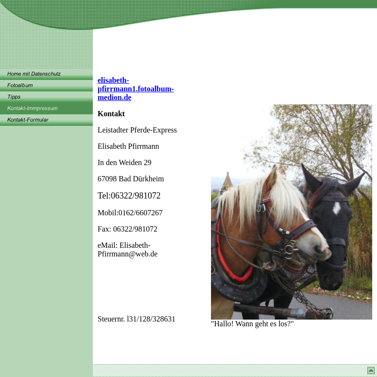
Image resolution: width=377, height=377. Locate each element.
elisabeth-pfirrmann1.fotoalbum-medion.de (136, 88)
